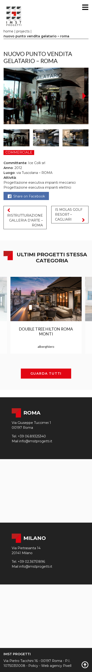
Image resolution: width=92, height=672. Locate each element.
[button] (84, 96)
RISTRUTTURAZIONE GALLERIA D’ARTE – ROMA (25, 217)
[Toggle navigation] (85, 7)
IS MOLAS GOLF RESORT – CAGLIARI (70, 215)
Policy (33, 666)
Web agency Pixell (56, 666)
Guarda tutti (46, 373)
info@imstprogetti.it (35, 441)
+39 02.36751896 (31, 561)
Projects (22, 31)
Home (8, 31)
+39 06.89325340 (32, 436)
